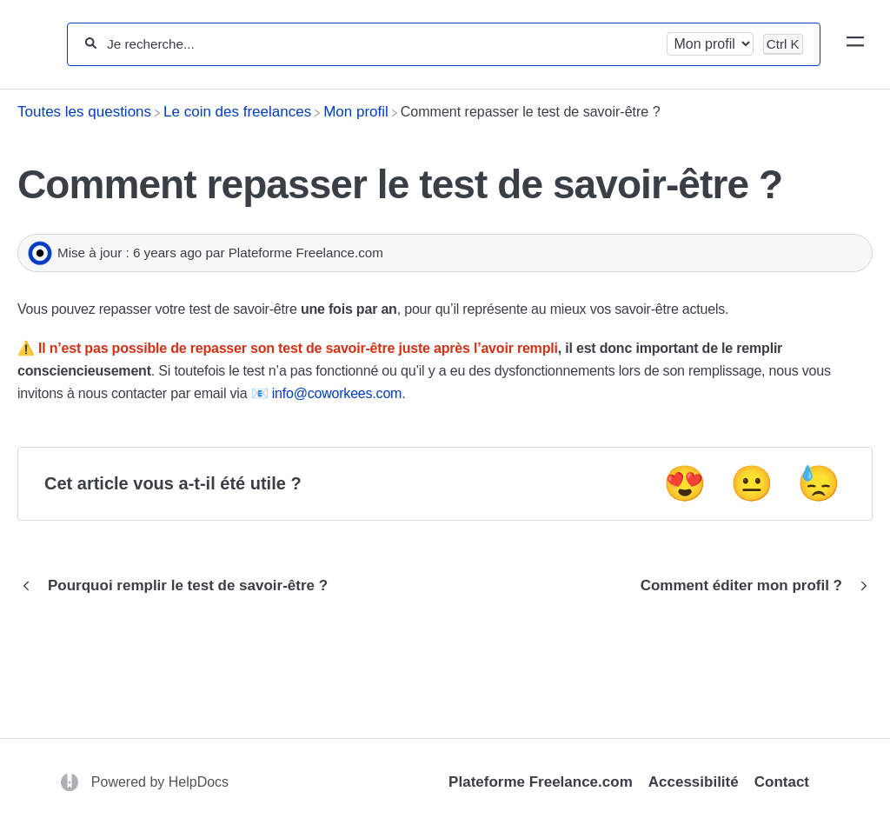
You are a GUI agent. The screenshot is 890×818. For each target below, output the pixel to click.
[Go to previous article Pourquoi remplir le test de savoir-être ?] (179, 585)
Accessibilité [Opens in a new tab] (693, 782)
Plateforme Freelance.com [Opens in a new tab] (540, 782)
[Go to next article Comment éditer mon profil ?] (750, 585)
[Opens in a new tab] (72, 782)
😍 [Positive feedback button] (685, 483)
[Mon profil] (356, 111)
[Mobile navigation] (855, 44)
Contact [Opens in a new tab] (781, 782)
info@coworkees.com (337, 393)
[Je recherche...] (381, 44)
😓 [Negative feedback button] (818, 483)
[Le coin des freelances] (237, 111)
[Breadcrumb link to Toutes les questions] (84, 111)
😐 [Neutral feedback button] (752, 483)
